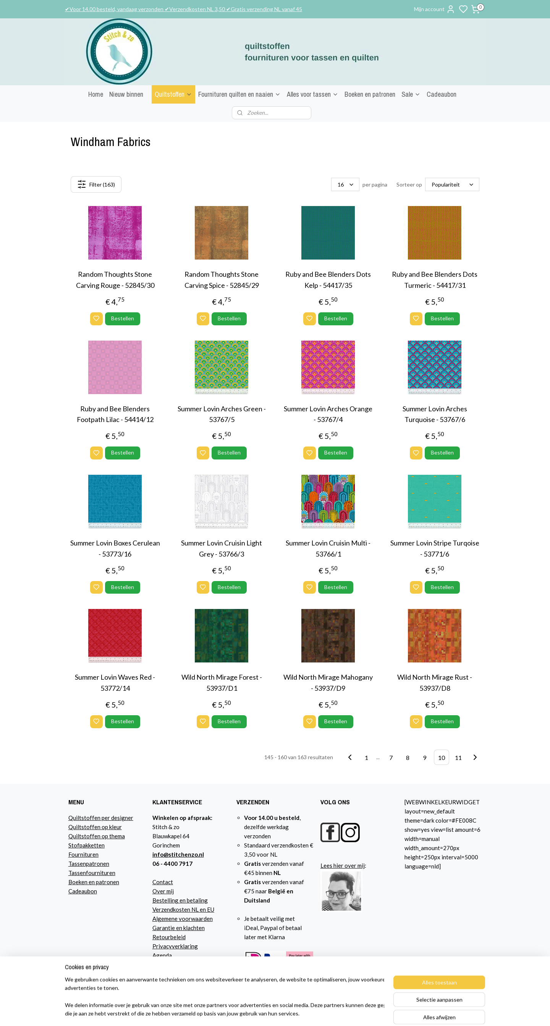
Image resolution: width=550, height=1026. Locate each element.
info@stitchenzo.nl (178, 854)
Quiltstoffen (173, 94)
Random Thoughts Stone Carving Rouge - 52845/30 (115, 279)
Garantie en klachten (178, 927)
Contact (162, 881)
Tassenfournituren (91, 872)
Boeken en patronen (370, 94)
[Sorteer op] (452, 184)
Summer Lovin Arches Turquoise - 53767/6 (435, 414)
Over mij (163, 891)
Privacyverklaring (175, 946)
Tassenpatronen (88, 863)
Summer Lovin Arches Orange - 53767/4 (328, 414)
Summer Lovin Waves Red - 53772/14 (115, 682)
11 (458, 757)
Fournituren (83, 854)
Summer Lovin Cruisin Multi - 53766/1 (328, 548)
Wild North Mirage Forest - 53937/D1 (221, 682)
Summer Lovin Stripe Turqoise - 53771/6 (434, 548)
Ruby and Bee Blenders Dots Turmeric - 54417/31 (434, 279)
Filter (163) (96, 184)
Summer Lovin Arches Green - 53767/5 (222, 414)
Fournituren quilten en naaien (239, 94)
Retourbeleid (169, 936)
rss (359, 1012)
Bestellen (122, 318)
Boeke (76, 881)
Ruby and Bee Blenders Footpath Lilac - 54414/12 (115, 414)
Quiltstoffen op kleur (95, 826)
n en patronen (101, 881)
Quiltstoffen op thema (96, 836)
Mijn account (434, 9)
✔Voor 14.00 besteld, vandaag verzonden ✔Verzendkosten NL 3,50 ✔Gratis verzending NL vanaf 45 (183, 9)
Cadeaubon (441, 94)
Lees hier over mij (342, 865)
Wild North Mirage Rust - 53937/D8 (434, 682)
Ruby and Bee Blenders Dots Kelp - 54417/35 (328, 279)
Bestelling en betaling (180, 900)
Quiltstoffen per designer (100, 817)
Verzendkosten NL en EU (183, 909)
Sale (411, 94)
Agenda (162, 955)
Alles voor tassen (312, 94)
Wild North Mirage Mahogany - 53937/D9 (328, 682)
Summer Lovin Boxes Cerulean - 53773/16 (115, 548)
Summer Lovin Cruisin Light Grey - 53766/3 (221, 548)
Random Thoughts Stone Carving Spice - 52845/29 (221, 279)
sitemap (345, 1012)
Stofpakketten (86, 845)
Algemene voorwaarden (182, 918)
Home (95, 94)
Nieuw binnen (126, 94)
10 (441, 757)
